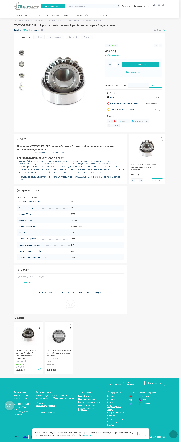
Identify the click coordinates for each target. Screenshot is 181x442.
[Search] (118, 6)
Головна (18, 15)
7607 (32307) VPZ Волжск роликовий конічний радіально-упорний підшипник (26, 354)
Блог (95, 15)
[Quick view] (40, 325)
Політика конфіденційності (114, 406)
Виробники (111, 425)
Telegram (144, 396)
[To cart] (157, 180)
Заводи (37, 15)
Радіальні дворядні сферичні (89, 402)
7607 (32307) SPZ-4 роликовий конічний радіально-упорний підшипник (59, 353)
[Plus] (118, 64)
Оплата (66, 15)
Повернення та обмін (81, 15)
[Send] (155, 85)
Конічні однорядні (41, 21)
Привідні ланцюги (85, 396)
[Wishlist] (40, 328)
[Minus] (110, 64)
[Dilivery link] (159, 103)
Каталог (28, 15)
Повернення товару (115, 419)
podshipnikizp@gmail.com (45, 406)
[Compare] (40, 331)
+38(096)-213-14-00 (21, 395)
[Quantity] (114, 64)
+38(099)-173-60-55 (21, 398)
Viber (142, 399)
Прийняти (141, 434)
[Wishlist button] (156, 45)
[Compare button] (160, 45)
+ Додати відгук (28, 282)
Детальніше (88, 435)
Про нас (46, 15)
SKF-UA (25, 30)
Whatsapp (144, 403)
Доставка (56, 15)
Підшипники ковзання (86, 399)
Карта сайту (112, 422)
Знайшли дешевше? (112, 55)
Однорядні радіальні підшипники (86, 409)
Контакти (103, 15)
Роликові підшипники (25, 21)
